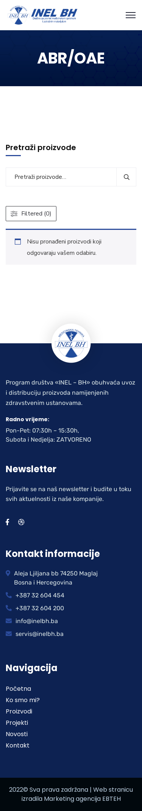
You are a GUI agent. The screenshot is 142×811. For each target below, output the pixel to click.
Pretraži (126, 176)
